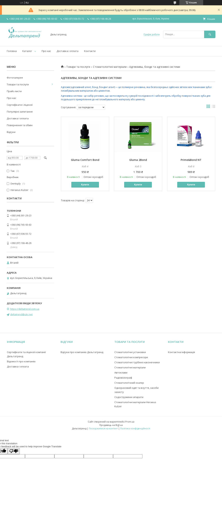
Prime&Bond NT (191, 160)
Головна (12, 51)
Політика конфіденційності (135, 428)
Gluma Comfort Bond (85, 160)
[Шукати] (209, 34)
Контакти (90, 51)
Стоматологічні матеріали (110, 66)
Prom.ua (129, 421)
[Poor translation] (14, 451)
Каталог (27, 51)
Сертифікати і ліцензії (20, 104)
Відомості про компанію (21, 361)
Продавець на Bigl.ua (111, 425)
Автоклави (120, 372)
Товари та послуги (78, 66)
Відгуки (11, 132)
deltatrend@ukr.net (21, 314)
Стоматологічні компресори (131, 357)
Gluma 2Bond (138, 160)
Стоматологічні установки (130, 352)
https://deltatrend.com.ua (24, 308)
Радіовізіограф (123, 377)
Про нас (46, 51)
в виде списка (213, 107)
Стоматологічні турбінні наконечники (137, 362)
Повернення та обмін (20, 125)
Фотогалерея (15, 77)
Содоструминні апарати (128, 397)
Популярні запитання (20, 111)
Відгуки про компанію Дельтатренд (82, 352)
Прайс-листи (14, 91)
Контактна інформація (181, 352)
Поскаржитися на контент (103, 428)
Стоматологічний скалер (129, 382)
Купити (85, 184)
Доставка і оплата (67, 51)
